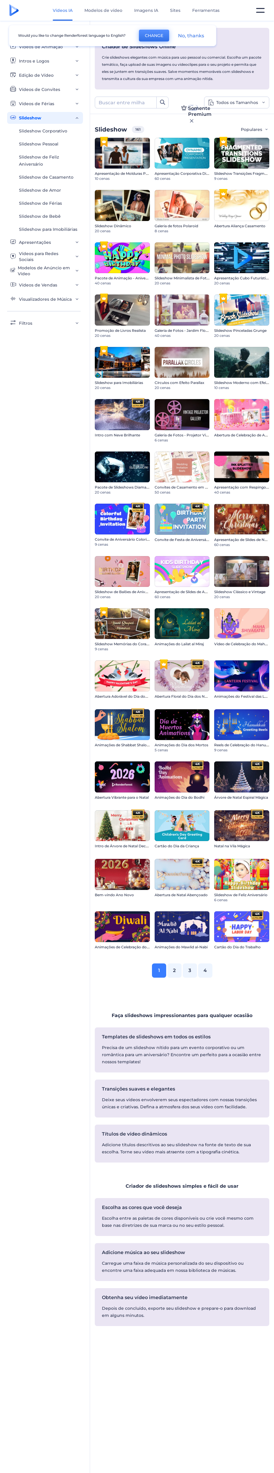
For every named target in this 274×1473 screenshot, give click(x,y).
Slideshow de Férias (40, 203)
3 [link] (189, 970)
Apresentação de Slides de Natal (242, 539)
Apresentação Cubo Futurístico (242, 278)
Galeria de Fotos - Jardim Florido (184, 330)
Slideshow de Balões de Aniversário (126, 592)
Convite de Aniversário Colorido (123, 539)
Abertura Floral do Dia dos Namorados (189, 696)
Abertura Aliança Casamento (239, 226)
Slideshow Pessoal (38, 144)
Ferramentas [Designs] (205, 10)
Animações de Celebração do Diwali (126, 947)
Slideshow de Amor (40, 190)
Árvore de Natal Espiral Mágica (241, 797)
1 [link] (159, 970)
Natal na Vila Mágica (232, 846)
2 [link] (174, 970)
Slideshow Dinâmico (113, 226)
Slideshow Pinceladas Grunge (240, 330)
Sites (175, 10)
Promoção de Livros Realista (120, 330)
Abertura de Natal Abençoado (181, 895)
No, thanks (191, 36)
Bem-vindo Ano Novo (114, 895)
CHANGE (154, 35)
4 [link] (205, 970)
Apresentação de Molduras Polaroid (126, 173)
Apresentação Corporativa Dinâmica (187, 173)
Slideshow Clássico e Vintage (239, 592)
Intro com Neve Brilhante (117, 435)
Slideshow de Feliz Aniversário (39, 160)
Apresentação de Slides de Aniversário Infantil (195, 592)
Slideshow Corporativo (43, 131)
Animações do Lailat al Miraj (179, 644)
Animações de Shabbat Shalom (122, 745)
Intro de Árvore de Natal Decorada (125, 846)
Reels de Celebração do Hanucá (242, 745)
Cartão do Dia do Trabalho (237, 947)
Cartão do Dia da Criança (177, 846)
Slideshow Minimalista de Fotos (183, 278)
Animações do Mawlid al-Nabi (181, 947)
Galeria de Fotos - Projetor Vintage (185, 435)
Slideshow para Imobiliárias (48, 229)
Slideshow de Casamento (46, 177)
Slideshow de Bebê (40, 216)
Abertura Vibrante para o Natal (122, 797)
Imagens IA (146, 10)
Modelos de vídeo (103, 10)
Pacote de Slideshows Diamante (123, 487)
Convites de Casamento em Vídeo (185, 487)
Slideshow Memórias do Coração (124, 644)
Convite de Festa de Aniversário (183, 539)
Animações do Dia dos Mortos (181, 745)
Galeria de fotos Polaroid (176, 226)
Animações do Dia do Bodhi (179, 797)
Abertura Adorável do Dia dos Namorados (132, 696)
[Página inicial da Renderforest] (14, 10)
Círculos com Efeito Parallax (179, 382)
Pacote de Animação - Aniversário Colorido (133, 278)
